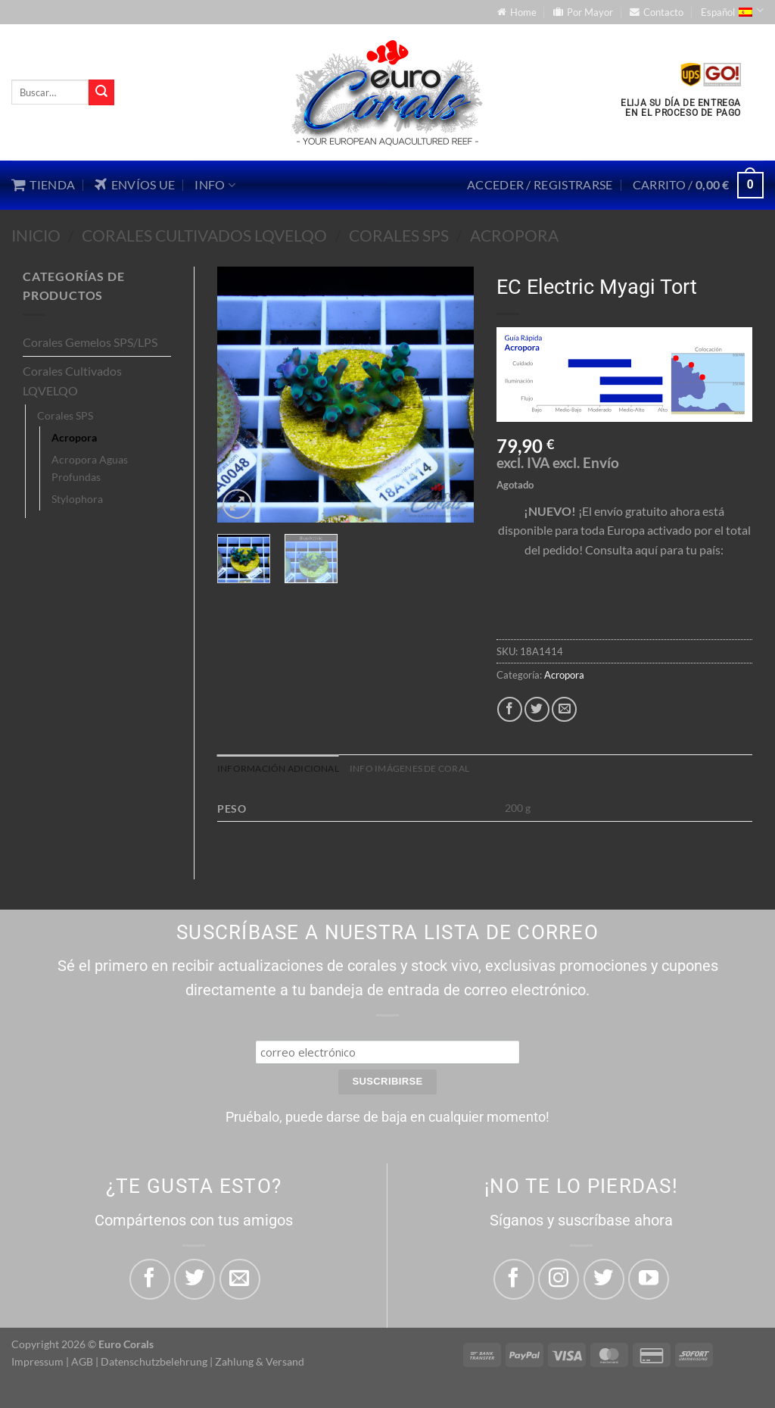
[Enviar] (101, 92)
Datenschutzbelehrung (154, 1362)
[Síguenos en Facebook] (513, 1280)
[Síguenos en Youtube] (648, 1280)
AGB (82, 1362)
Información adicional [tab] (282, 769)
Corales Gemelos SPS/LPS (90, 342)
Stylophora (77, 498)
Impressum (37, 1362)
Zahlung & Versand (259, 1362)
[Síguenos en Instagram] (558, 1280)
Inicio (36, 235)
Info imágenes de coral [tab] (425, 769)
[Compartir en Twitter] (536, 709)
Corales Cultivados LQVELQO (204, 235)
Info (215, 184)
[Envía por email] (564, 709)
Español (732, 10)
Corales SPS (399, 235)
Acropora (514, 235)
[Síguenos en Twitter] (604, 1280)
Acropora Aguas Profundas (89, 468)
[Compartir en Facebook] (509, 709)
